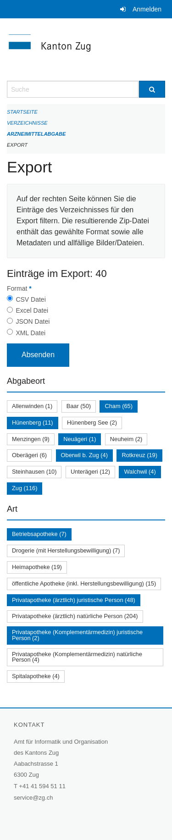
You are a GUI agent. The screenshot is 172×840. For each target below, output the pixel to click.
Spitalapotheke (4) (36, 676)
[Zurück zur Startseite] (86, 49)
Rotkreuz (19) (139, 455)
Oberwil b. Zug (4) (84, 455)
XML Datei (30, 333)
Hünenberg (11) (32, 422)
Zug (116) (24, 488)
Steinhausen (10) (34, 471)
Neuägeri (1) (79, 439)
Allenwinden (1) (32, 406)
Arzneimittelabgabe (36, 134)
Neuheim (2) (126, 439)
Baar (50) (79, 406)
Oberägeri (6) (29, 455)
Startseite (22, 112)
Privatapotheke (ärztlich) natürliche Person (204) (75, 616)
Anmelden (147, 9)
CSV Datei (30, 299)
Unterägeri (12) (90, 471)
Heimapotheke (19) (37, 567)
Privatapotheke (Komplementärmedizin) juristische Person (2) (77, 635)
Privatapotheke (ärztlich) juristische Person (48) (73, 600)
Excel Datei (32, 310)
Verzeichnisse (27, 123)
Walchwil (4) (139, 471)
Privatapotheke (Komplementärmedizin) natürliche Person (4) (77, 657)
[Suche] (152, 89)
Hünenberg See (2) (92, 422)
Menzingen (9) (31, 439)
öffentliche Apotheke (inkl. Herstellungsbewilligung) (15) (84, 583)
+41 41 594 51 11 (42, 786)
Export (17, 145)
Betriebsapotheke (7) (39, 534)
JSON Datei (33, 321)
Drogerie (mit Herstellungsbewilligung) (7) (66, 550)
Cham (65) (118, 406)
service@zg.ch (33, 797)
